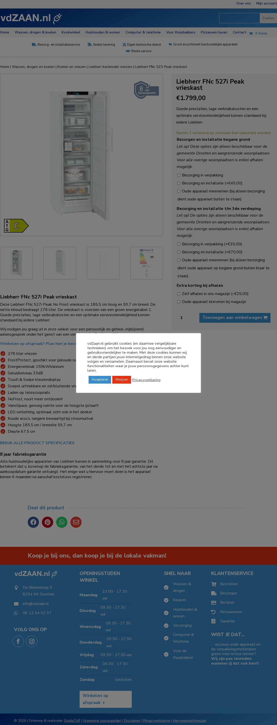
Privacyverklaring (146, 380)
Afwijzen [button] (121, 379)
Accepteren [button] (100, 379)
